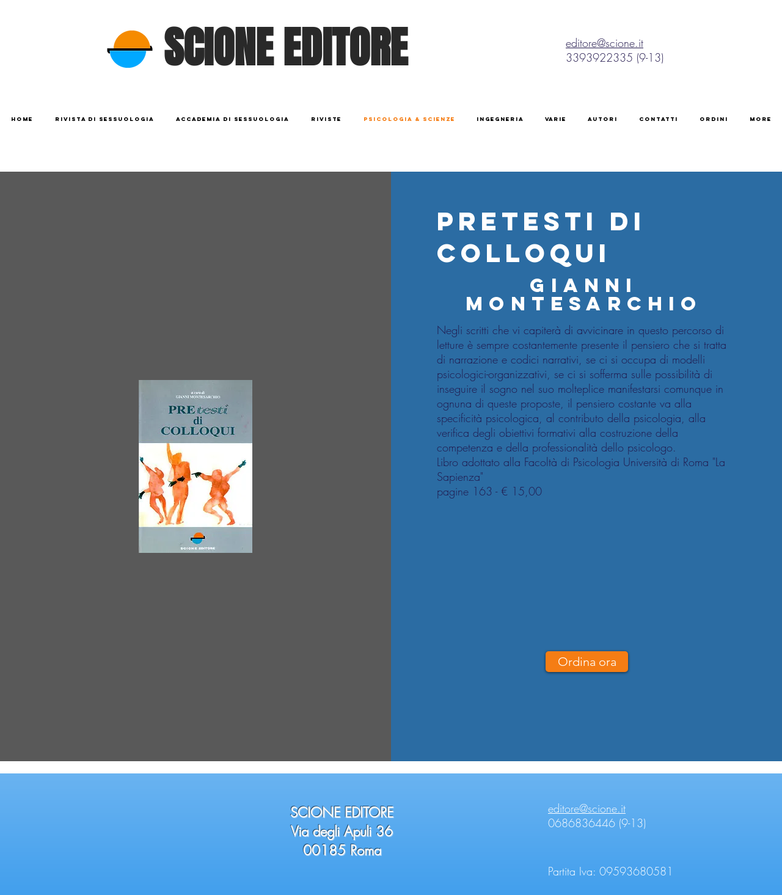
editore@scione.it (604, 42)
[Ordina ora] (587, 661)
